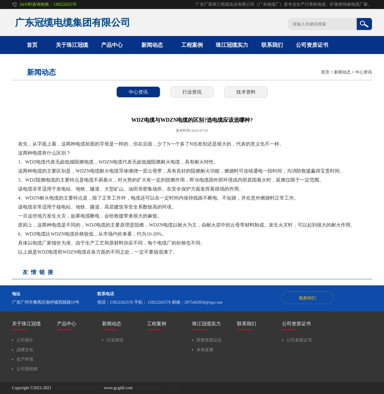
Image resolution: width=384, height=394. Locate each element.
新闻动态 (152, 45)
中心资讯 (363, 72)
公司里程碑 (27, 369)
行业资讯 (192, 92)
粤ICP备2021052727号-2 (155, 388)
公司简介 (24, 340)
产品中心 (112, 45)
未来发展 (204, 349)
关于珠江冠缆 (72, 45)
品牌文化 (24, 349)
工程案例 (192, 45)
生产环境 (24, 359)
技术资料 (246, 92)
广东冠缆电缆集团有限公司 (77, 388)
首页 (32, 45)
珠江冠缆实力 (232, 45)
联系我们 (272, 45)
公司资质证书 (312, 45)
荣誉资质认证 (209, 340)
